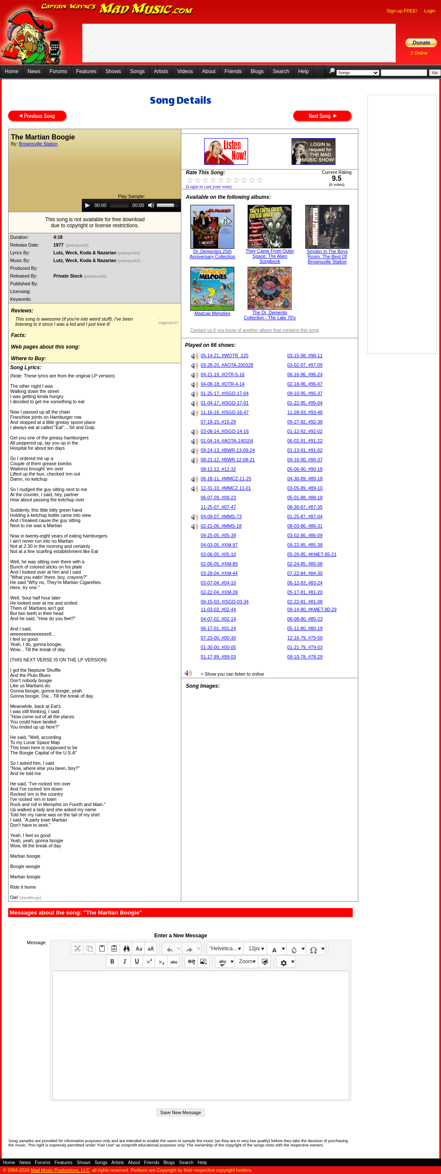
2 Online (419, 53)
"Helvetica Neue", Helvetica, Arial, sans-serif (226, 948)
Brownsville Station (38, 143)
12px (254, 948)
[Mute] (151, 205)
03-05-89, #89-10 (305, 488)
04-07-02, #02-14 (218, 618)
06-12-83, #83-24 (305, 582)
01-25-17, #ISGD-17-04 (224, 393)
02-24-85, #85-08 (305, 563)
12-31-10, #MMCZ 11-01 (226, 488)
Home (12, 71)
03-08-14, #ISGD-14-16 (224, 431)
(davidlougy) (29, 898)
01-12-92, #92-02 (305, 431)
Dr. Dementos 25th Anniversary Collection (212, 254)
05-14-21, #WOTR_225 (224, 355)
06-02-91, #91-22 (305, 440)
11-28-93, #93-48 (305, 412)
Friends (233, 71)
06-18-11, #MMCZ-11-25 (226, 478)
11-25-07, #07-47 (218, 507)
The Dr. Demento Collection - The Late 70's (269, 315)
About (208, 71)
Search (281, 71)
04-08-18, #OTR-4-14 (223, 383)
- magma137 (168, 320)
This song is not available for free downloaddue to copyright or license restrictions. (95, 222)
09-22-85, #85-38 (305, 544)
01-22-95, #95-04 (305, 402)
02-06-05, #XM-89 (219, 563)
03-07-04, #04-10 (218, 582)
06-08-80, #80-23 (305, 618)
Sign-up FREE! (402, 10)
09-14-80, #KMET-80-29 (311, 609)
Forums (58, 71)
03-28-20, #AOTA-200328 (227, 365)
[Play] (87, 205)
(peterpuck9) (77, 245)
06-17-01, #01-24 (218, 628)
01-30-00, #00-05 (218, 647)
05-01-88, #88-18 (305, 497)
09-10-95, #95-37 (305, 393)
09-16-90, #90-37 (305, 459)
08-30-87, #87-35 (305, 507)
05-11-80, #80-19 (305, 628)
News (34, 71)
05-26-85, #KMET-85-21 (311, 554)
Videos (185, 71)
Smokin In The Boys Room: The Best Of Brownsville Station (327, 256)
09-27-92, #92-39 (305, 421)
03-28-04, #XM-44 (219, 573)
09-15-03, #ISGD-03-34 (224, 601)
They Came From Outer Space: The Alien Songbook (269, 256)
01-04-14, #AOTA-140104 (227, 440)
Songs (137, 71)
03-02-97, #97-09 (305, 365)
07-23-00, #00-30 (218, 637)
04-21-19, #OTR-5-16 (223, 374)
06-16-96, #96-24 (305, 374)
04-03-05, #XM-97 (219, 544)
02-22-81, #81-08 (305, 601)
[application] (131, 205)
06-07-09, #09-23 (218, 497)
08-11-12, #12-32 (218, 469)
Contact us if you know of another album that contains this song (254, 330)
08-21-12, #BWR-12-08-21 (228, 459)
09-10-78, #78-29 (305, 656)
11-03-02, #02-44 (218, 609)
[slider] (119, 205)
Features (86, 71)
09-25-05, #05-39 (218, 535)
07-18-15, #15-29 (218, 421)
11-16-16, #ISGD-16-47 (224, 412)
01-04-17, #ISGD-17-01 (224, 402)
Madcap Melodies (212, 313)
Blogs (257, 71)
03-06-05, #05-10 (218, 554)
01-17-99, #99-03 (218, 656)
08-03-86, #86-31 (305, 525)
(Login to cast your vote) (208, 186)
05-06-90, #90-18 (305, 469)
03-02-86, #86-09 (305, 535)
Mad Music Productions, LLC (60, 1170)
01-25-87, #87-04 (305, 516)
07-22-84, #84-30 (305, 573)
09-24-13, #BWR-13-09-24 (228, 450)
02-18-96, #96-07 (305, 383)
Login (429, 10)
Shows (113, 71)
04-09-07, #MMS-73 (221, 516)
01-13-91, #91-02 (305, 450)
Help (303, 71)
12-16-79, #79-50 (305, 637)
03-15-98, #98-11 (305, 355)
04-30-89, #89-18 (305, 478)
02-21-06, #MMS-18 (221, 525)
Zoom (245, 961)
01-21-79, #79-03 (305, 647)
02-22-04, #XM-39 (219, 592)
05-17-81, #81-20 (305, 592)
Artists (161, 71)
